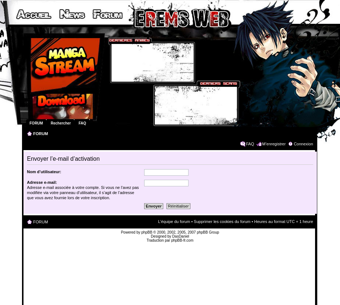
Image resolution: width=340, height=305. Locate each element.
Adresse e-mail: (42, 182)
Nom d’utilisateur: (44, 172)
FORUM (40, 133)
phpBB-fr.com (182, 240)
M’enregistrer (274, 144)
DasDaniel (180, 236)
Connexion (303, 144)
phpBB (146, 232)
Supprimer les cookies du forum (222, 221)
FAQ (250, 144)
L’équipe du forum (174, 221)
